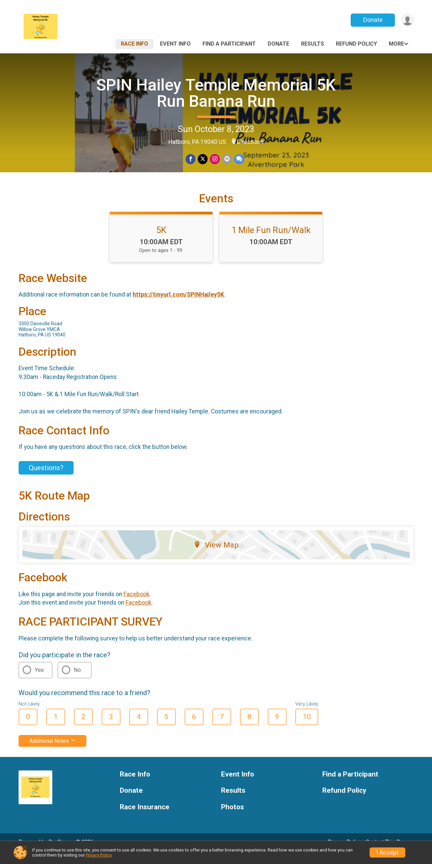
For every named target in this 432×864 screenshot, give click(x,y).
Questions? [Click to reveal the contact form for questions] (46, 477)
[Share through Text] (239, 159)
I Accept (387, 852)
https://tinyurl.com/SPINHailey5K (178, 304)
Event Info (175, 44)
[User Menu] (407, 20)
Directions (250, 141)
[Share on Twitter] (203, 159)
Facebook (137, 603)
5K (161, 239)
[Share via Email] (227, 159)
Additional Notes (52, 750)
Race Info (134, 44)
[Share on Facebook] (191, 159)
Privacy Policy (98, 855)
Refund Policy (356, 44)
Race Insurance (144, 816)
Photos (232, 816)
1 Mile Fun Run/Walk (271, 239)
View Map (216, 554)
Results (312, 44)
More (396, 44)
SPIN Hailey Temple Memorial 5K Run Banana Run (216, 93)
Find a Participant (229, 44)
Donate (372, 19)
